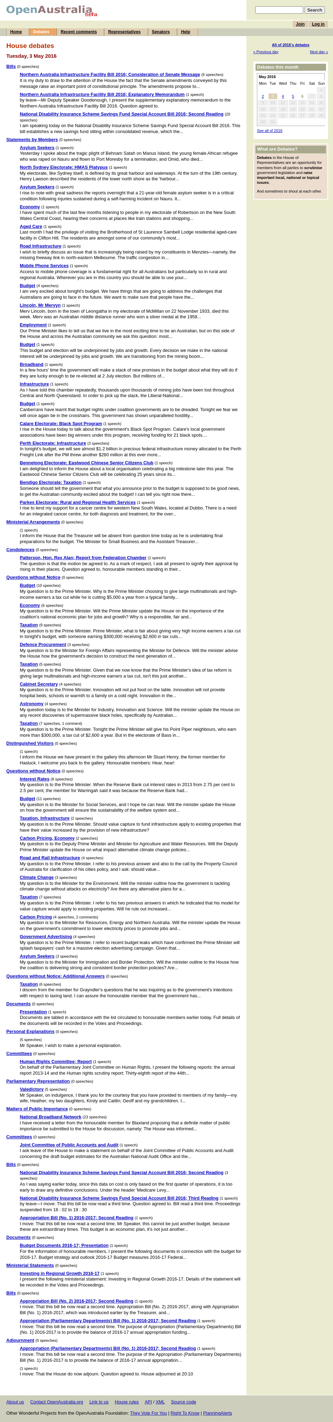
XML (160, 1401)
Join (300, 24)
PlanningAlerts (217, 1413)
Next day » (319, 52)
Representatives (124, 31)
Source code (183, 1401)
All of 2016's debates (291, 45)
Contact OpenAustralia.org (56, 1401)
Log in (318, 24)
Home (16, 31)
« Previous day (266, 52)
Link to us (99, 1401)
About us (15, 1401)
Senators (161, 31)
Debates (41, 31)
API (148, 1401)
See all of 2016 (270, 131)
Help (185, 31)
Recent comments (79, 31)
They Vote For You (148, 1413)
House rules (126, 1401)
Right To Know (185, 1413)
